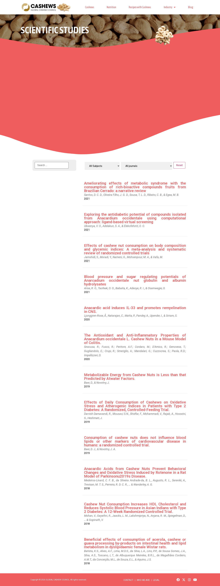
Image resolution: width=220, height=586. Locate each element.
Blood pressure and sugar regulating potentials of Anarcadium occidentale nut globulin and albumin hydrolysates (135, 280)
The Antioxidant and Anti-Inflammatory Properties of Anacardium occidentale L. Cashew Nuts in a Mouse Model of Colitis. (135, 339)
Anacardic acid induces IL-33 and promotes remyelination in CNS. (135, 310)
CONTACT (128, 580)
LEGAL (156, 580)
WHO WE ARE (143, 580)
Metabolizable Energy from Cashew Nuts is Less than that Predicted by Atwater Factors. (135, 377)
